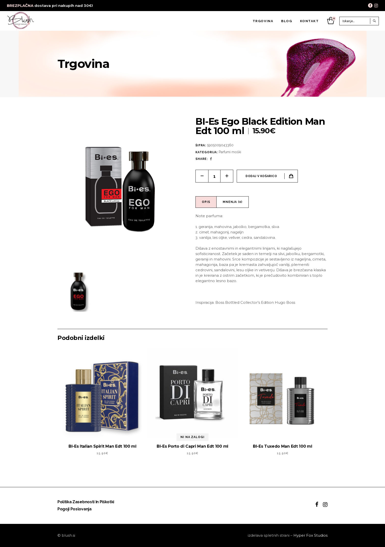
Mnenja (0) (233, 202)
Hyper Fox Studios (310, 535)
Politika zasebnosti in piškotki (85, 502)
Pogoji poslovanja (74, 509)
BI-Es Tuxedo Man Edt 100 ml (282, 446)
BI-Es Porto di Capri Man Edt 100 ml (192, 446)
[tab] (206, 202)
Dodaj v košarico (261, 176)
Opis (206, 202)
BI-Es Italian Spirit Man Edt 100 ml (103, 446)
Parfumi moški (230, 152)
